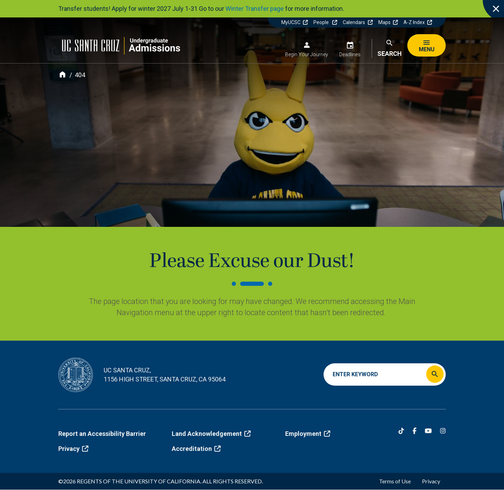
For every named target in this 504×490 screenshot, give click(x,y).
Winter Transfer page (254, 8)
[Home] (62, 74)
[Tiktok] (401, 431)
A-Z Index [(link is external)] (417, 22)
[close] (493, 10)
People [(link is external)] (325, 22)
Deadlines (350, 54)
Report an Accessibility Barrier (102, 433)
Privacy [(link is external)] (73, 448)
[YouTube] (428, 431)
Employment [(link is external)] (307, 433)
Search (389, 53)
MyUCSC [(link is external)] (294, 22)
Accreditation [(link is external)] (196, 448)
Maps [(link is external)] (388, 22)
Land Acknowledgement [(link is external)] (211, 433)
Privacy (431, 481)
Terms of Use (395, 481)
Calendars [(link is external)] (357, 22)
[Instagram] (443, 431)
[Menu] (426, 45)
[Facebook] (414, 431)
